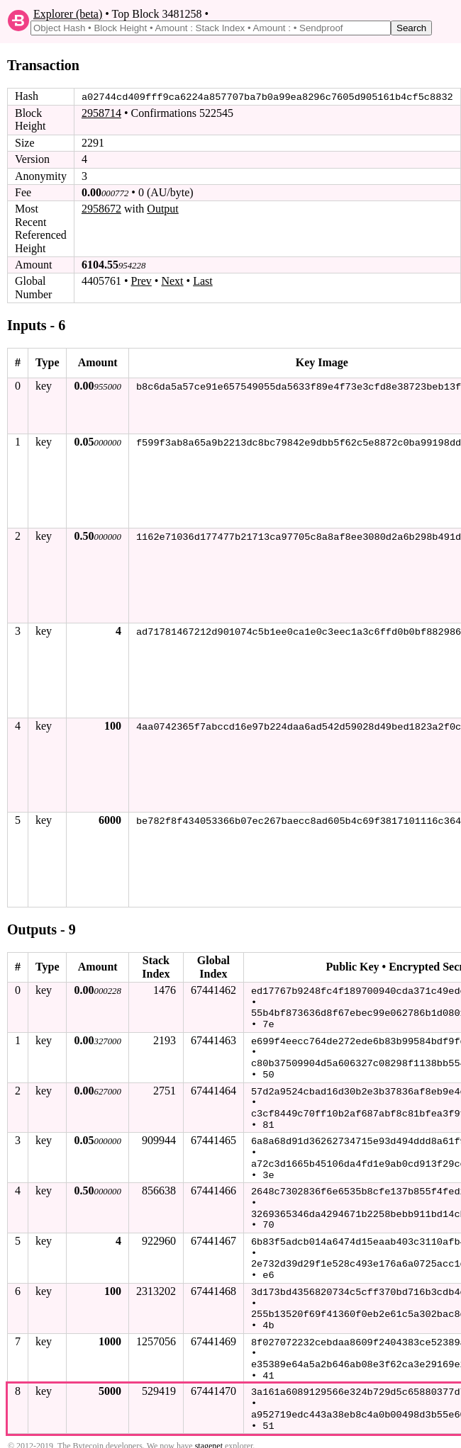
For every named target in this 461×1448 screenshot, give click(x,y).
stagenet (209, 1433)
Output (162, 209)
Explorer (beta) (67, 14)
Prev (141, 281)
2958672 (101, 209)
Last (203, 281)
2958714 (101, 113)
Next (172, 281)
